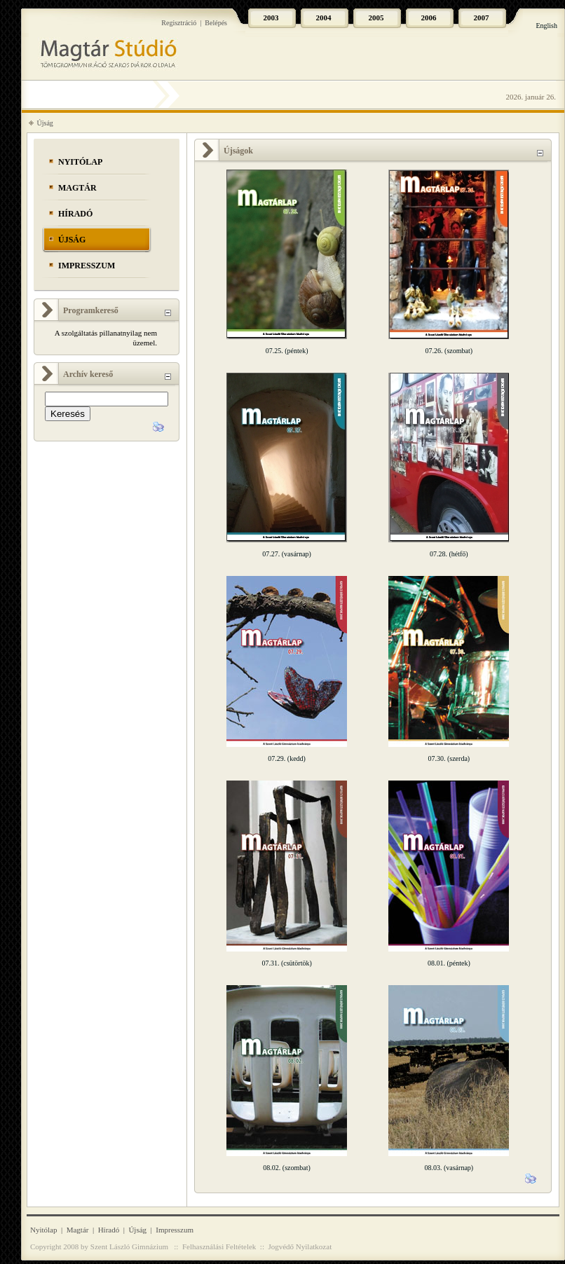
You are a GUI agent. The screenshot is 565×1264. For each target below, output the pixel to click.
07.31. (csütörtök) (286, 963)
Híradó (75, 214)
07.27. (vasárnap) (286, 554)
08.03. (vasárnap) (448, 1168)
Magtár (77, 188)
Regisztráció (178, 23)
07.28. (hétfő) (449, 554)
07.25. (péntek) (287, 351)
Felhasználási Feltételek (219, 1246)
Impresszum (86, 265)
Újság (45, 123)
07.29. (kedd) (287, 758)
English (546, 25)
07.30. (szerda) (449, 758)
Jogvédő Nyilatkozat (300, 1246)
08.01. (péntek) (449, 963)
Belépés (216, 23)
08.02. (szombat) (287, 1168)
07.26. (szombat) (449, 351)
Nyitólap (80, 162)
